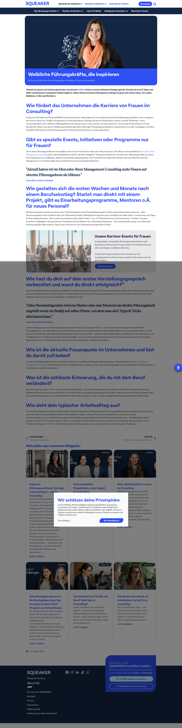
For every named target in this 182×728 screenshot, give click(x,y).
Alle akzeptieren (111, 520)
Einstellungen (64, 520)
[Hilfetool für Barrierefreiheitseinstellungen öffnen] (178, 367)
